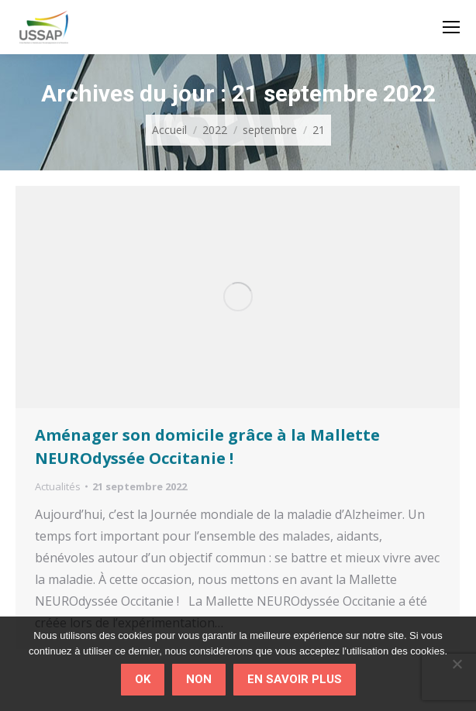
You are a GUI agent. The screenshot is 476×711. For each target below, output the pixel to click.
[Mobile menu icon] (451, 27)
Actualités (58, 486)
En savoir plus (294, 679)
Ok (142, 679)
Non (199, 679)
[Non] (456, 664)
